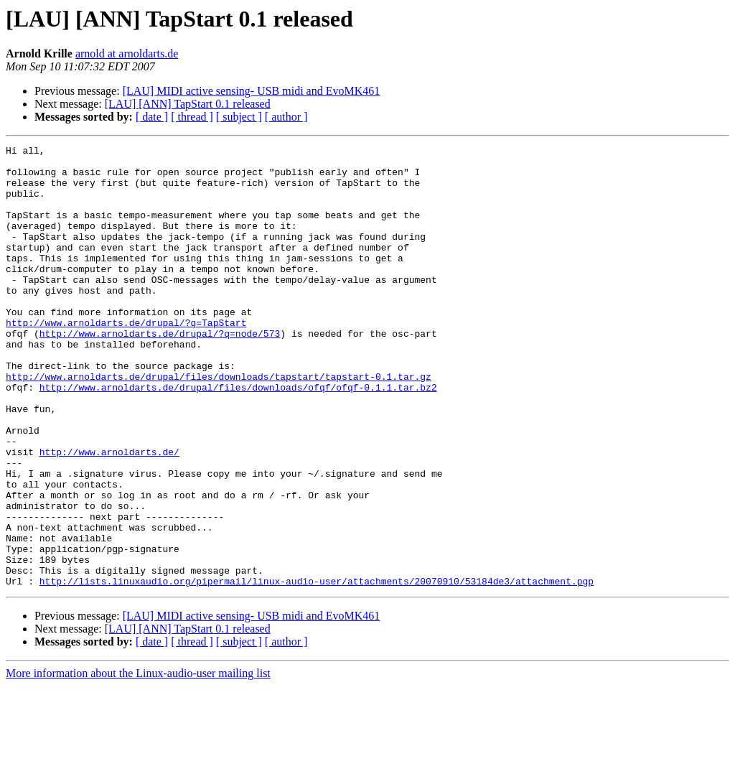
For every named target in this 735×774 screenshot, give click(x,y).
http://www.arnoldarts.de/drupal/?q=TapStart (126, 359)
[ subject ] (239, 117)
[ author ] (286, 117)
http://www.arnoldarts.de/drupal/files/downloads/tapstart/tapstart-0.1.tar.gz (218, 423)
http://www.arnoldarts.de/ (109, 514)
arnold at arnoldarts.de (127, 53)
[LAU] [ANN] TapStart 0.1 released (188, 104)
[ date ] (152, 117)
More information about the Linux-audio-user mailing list (138, 761)
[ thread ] (192, 117)
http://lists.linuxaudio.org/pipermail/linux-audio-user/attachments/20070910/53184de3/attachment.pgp (316, 669)
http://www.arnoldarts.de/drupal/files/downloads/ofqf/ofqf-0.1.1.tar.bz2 (238, 436)
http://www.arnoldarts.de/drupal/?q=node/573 (159, 371)
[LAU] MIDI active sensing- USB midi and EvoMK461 (251, 91)
